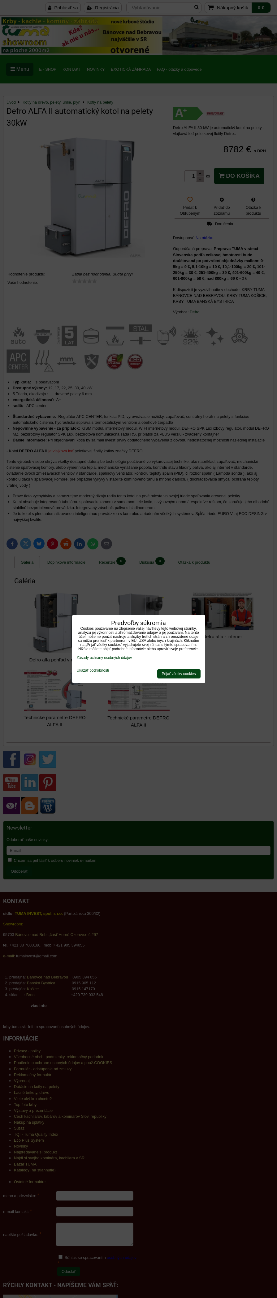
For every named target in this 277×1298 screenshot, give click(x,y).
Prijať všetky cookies (179, 674)
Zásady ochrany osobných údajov (104, 658)
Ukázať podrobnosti (93, 671)
